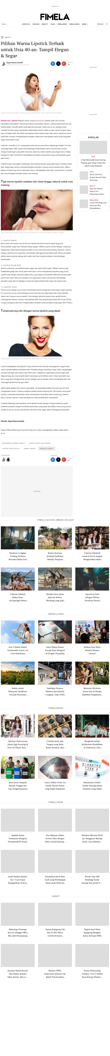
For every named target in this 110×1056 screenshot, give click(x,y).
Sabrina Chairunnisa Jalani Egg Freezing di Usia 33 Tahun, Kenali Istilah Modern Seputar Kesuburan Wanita (17, 744)
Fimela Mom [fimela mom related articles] (56, 802)
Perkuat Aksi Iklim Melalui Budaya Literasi (92, 650)
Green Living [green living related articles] (56, 614)
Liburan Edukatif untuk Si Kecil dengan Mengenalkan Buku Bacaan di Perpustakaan (92, 556)
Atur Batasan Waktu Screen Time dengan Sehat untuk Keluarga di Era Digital (55, 838)
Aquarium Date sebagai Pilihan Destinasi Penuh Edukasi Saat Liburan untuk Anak (92, 597)
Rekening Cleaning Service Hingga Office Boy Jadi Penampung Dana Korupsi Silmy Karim (18, 932)
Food (93, 156)
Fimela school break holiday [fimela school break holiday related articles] (56, 520)
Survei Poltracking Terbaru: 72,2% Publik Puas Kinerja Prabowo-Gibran (92, 973)
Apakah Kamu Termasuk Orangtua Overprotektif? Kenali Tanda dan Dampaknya (18, 838)
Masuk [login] (100, 24)
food (53, 24)
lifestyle (26, 24)
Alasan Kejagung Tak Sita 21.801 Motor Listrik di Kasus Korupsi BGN (55, 932)
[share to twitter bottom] (58, 459)
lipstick (42, 121)
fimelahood (74, 24)
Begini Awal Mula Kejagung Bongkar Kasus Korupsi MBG (92, 932)
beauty (45, 24)
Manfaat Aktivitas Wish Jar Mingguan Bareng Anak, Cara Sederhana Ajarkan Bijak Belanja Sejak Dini (92, 838)
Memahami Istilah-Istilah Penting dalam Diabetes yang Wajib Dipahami (92, 785)
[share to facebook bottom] (53, 459)
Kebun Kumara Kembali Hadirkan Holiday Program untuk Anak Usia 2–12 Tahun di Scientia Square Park (55, 556)
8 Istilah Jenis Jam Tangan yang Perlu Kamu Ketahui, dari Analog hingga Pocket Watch (55, 744)
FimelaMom (94, 200)
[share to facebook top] (53, 63)
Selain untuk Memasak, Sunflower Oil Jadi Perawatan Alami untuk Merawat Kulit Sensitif (18, 691)
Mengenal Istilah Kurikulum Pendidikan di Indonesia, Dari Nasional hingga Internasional (92, 744)
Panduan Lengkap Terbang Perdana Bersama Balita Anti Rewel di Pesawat (18, 556)
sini (4, 433)
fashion (36, 24)
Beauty (92, 186)
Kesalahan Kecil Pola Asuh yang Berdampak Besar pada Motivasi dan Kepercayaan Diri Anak (55, 879)
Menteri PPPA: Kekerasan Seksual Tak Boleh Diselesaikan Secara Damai (54, 973)
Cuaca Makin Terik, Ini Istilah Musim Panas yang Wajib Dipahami (55, 785)
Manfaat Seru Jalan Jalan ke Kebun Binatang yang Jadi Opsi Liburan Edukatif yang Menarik (55, 597)
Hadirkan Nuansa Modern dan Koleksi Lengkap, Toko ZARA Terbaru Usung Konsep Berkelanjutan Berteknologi (55, 691)
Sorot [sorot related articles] (56, 896)
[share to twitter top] (58, 63)
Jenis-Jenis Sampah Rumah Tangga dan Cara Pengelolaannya (18, 785)
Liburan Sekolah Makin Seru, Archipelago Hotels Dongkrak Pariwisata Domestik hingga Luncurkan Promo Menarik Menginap (17, 597)
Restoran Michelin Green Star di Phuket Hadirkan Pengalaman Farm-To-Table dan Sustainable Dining (92, 691)
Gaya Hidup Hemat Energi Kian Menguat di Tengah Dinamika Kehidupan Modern (55, 650)
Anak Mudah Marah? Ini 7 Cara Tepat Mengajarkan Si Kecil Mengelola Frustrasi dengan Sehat (17, 879)
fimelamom (62, 24)
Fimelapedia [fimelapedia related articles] (55, 708)
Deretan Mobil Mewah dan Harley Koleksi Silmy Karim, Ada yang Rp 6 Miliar (17, 973)
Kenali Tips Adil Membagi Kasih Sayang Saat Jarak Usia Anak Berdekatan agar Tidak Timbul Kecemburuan (92, 879)
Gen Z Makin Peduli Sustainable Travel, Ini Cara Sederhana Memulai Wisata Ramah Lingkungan (17, 650)
